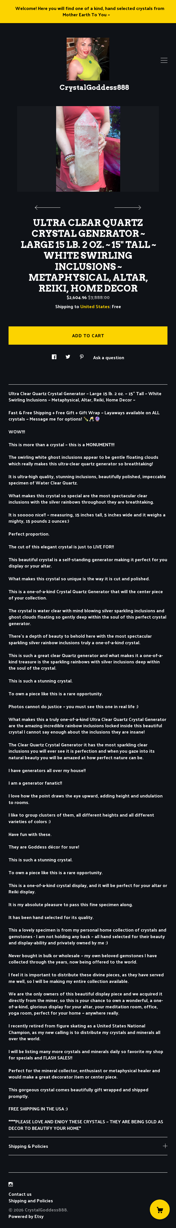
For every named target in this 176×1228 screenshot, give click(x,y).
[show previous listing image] (49, 206)
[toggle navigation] (164, 60)
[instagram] (11, 1184)
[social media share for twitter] (68, 355)
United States (95, 306)
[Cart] (160, 1209)
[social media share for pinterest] (81, 355)
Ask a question (108, 357)
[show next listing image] (127, 206)
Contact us (20, 1194)
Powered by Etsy (26, 1216)
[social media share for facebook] (54, 355)
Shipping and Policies (31, 1200)
